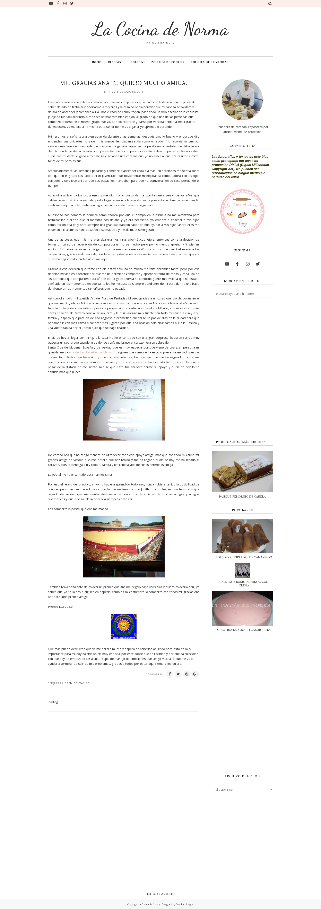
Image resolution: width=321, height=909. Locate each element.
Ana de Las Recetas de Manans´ (92, 352)
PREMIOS (71, 683)
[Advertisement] (242, 369)
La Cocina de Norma (160, 29)
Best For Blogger (185, 904)
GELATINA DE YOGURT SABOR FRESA (244, 630)
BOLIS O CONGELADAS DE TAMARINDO (244, 557)
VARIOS (84, 683)
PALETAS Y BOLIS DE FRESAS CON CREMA (244, 583)
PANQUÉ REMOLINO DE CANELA (242, 496)
